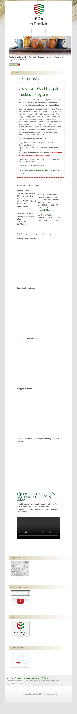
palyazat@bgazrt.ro (24, 206)
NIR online (24, 162)
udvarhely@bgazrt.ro (46, 210)
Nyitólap (18, 678)
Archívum (45, 678)
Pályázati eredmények (31, 678)
